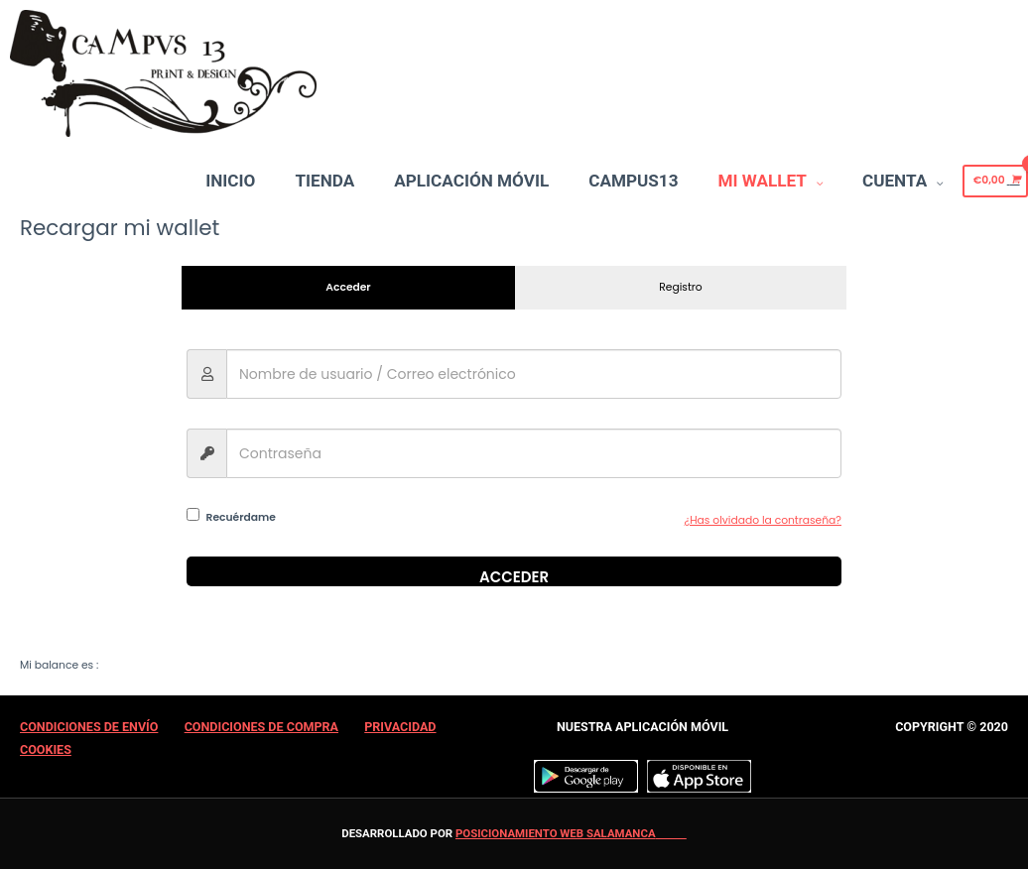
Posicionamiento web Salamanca (555, 833)
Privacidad (400, 726)
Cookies (45, 749)
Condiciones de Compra (261, 726)
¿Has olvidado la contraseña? (763, 520)
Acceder (514, 576)
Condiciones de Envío (89, 726)
